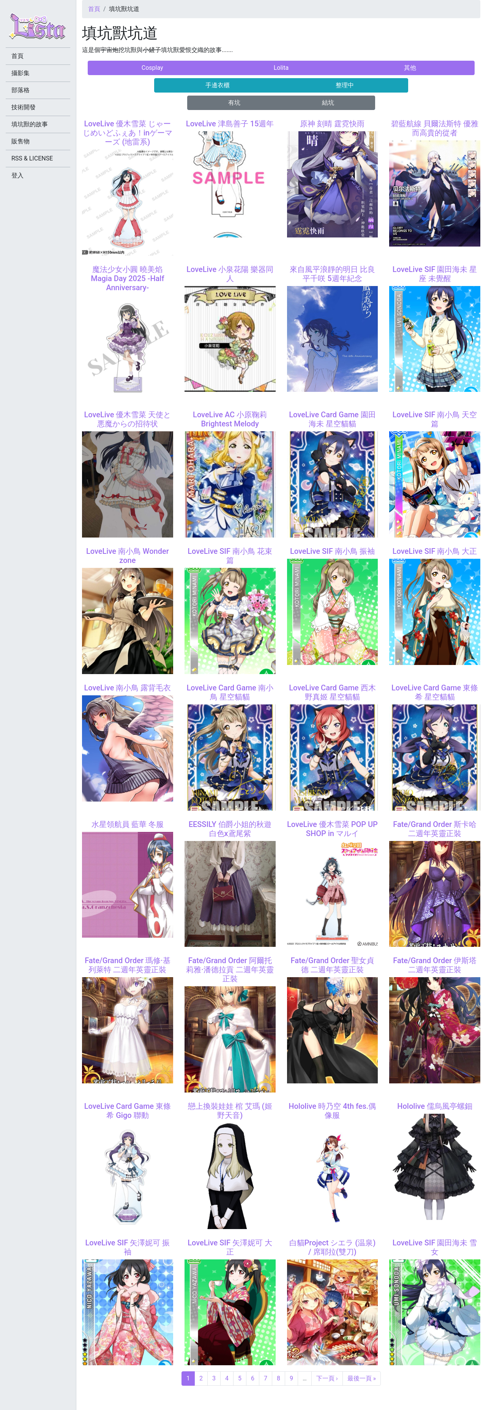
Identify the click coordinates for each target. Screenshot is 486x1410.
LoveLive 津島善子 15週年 (230, 123)
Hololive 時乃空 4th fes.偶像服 (332, 1111)
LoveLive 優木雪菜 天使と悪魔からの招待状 (127, 419)
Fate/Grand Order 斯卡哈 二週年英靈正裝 (435, 829)
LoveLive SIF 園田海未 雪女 (435, 1247)
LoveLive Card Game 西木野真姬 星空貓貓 (332, 692)
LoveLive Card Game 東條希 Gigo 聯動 (127, 1111)
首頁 (94, 9)
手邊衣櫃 (217, 85)
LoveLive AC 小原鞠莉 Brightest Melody (230, 419)
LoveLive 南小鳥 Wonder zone (127, 556)
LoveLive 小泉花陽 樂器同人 (229, 274)
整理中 (345, 85)
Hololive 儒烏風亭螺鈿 (434, 1106)
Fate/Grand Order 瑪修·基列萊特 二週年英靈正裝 (127, 965)
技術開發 (23, 107)
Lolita (281, 67)
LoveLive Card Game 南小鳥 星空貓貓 (229, 692)
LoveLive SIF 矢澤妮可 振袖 (127, 1247)
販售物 (20, 141)
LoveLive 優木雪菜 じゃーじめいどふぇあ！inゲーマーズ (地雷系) (127, 132)
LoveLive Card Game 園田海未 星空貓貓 (332, 419)
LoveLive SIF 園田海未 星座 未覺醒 (435, 274)
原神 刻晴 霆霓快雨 (332, 123)
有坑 (234, 102)
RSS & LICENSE (32, 158)
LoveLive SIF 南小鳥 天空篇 (435, 419)
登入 (17, 175)
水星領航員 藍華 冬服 (128, 824)
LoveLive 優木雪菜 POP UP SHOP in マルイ (332, 829)
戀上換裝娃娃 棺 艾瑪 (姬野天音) (230, 1111)
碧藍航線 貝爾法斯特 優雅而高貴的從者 (434, 128)
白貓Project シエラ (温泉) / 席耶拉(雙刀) (332, 1247)
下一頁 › (327, 1378)
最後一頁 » (361, 1378)
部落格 (20, 90)
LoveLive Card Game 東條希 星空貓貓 (434, 692)
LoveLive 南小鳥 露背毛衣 (127, 687)
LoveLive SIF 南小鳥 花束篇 (230, 556)
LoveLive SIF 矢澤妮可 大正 (230, 1247)
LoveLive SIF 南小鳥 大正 (435, 551)
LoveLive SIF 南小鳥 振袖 (332, 551)
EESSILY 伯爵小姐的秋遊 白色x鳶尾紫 (230, 829)
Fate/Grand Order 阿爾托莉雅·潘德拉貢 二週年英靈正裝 (230, 969)
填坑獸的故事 (29, 124)
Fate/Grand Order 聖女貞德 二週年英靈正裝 (332, 965)
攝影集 (20, 73)
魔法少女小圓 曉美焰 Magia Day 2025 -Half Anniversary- (127, 278)
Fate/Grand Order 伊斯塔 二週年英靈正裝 (435, 965)
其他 (410, 67)
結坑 (328, 102)
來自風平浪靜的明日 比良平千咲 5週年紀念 (332, 274)
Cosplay (152, 67)
